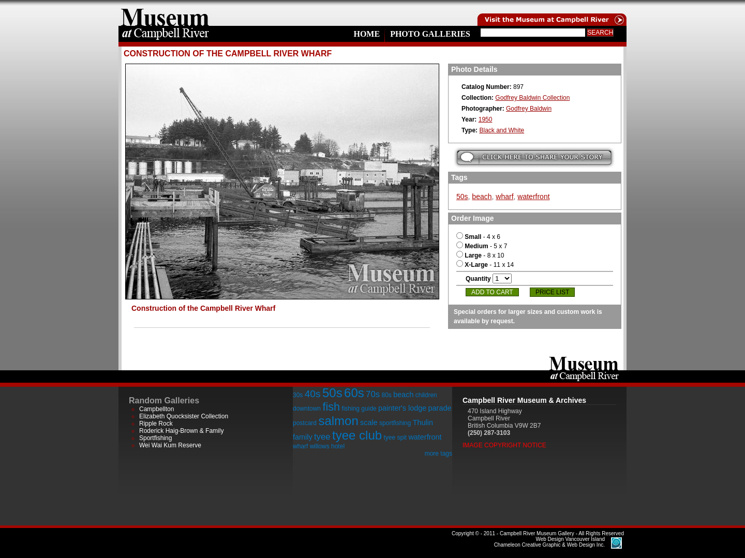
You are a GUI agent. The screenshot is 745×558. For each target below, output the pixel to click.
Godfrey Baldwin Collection (532, 97)
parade (440, 408)
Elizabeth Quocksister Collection (183, 416)
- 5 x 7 (481, 246)
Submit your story (534, 157)
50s (462, 196)
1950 (486, 119)
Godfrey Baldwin (529, 108)
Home (366, 33)
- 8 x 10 (480, 255)
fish (331, 406)
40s (313, 393)
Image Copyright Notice (504, 445)
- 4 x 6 (478, 236)
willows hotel (327, 446)
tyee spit (395, 437)
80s (386, 395)
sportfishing (395, 423)
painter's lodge (402, 408)
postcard (305, 423)
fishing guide (358, 408)
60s (354, 393)
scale (369, 422)
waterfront (533, 196)
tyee (322, 437)
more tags (438, 453)
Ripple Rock (156, 423)
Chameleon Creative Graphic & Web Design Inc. (549, 542)
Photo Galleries (430, 33)
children (426, 395)
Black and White (501, 130)
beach (481, 196)
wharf (504, 196)
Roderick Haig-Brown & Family (181, 430)
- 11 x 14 (485, 264)
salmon (338, 421)
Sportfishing (155, 438)
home (165, 13)
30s (298, 395)
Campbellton (156, 409)
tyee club (357, 435)
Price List (552, 292)
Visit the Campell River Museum (551, 13)
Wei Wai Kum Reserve (170, 445)
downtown (307, 408)
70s (373, 394)
